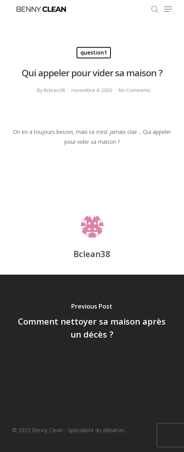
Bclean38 (54, 90)
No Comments (134, 90)
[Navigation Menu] (168, 9)
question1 (93, 52)
